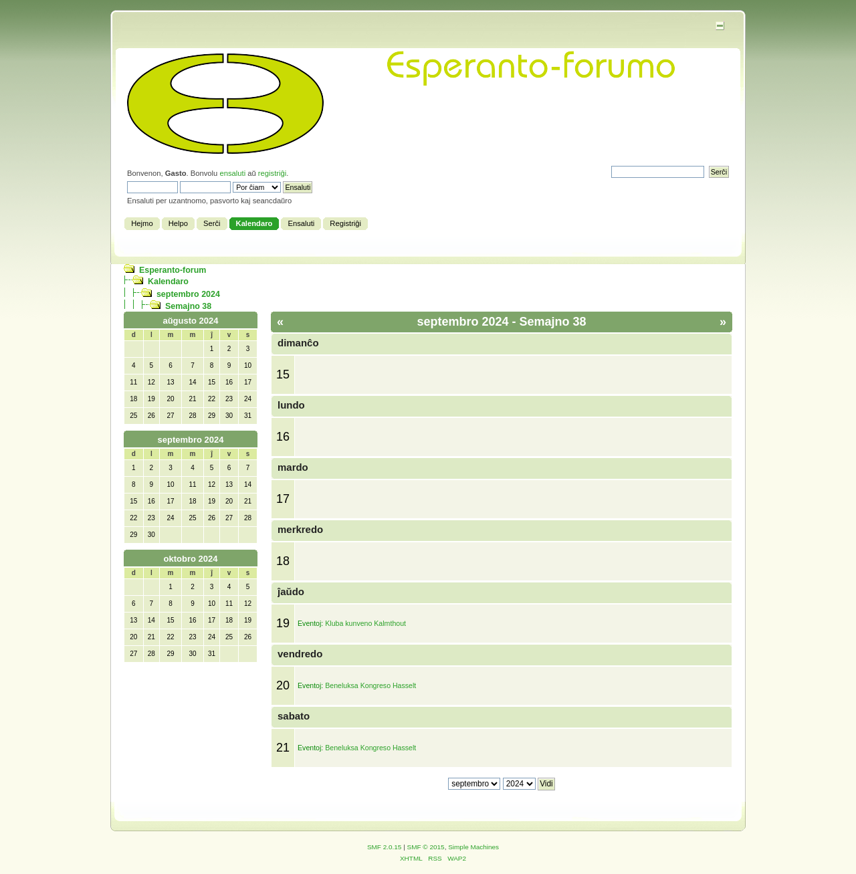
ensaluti (232, 173)
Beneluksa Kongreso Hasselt (370, 685)
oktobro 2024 (191, 559)
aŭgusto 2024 (190, 321)
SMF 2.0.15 (384, 847)
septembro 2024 (188, 294)
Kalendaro (168, 281)
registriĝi (272, 173)
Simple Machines (473, 847)
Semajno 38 (188, 306)
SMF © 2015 (426, 847)
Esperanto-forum (172, 270)
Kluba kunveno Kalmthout (365, 623)
